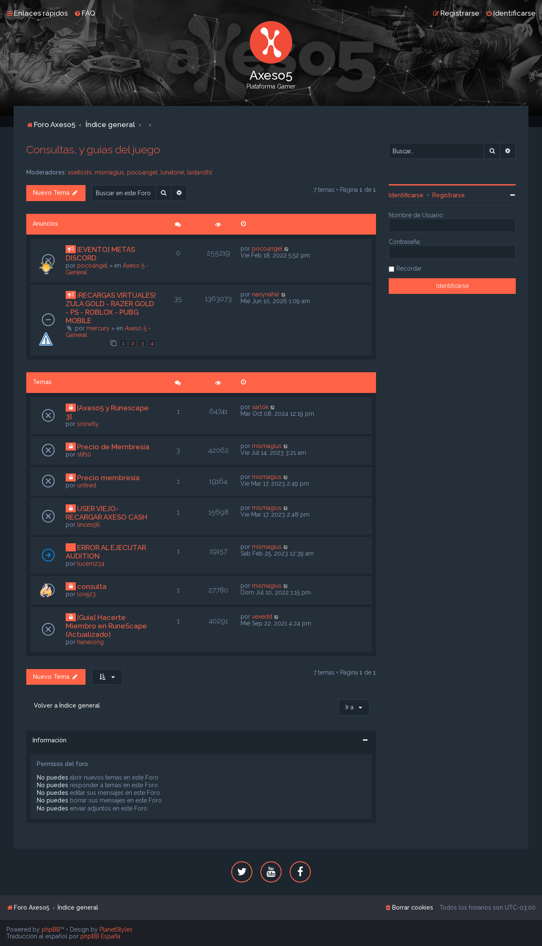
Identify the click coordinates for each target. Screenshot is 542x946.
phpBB (50, 929)
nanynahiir (265, 294)
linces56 (88, 524)
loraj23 (86, 594)
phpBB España (100, 936)
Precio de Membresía (113, 447)
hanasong (90, 642)
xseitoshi (79, 172)
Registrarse (448, 195)
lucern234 (91, 563)
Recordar (409, 268)
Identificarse (406, 195)
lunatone (172, 172)
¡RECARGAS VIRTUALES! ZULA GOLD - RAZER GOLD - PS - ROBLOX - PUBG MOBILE (111, 308)
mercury (98, 328)
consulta (92, 586)
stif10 (84, 454)
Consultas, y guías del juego (93, 149)
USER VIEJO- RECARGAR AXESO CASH (106, 512)
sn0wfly (88, 423)
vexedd (262, 616)
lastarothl (199, 172)
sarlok (260, 407)
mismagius (109, 172)
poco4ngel (142, 172)
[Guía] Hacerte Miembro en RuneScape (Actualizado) (106, 626)
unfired (86, 485)
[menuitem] (84, 13)
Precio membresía (108, 477)
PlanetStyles (116, 929)
